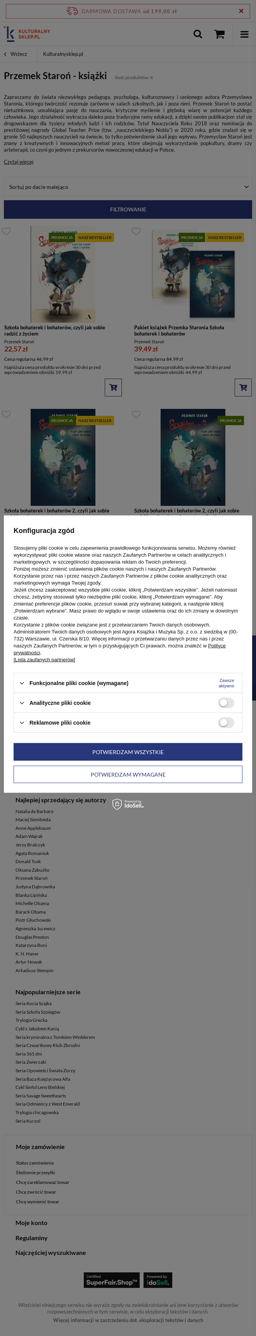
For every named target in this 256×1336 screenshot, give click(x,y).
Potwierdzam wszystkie (128, 751)
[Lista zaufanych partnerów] (44, 660)
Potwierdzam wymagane (128, 774)
